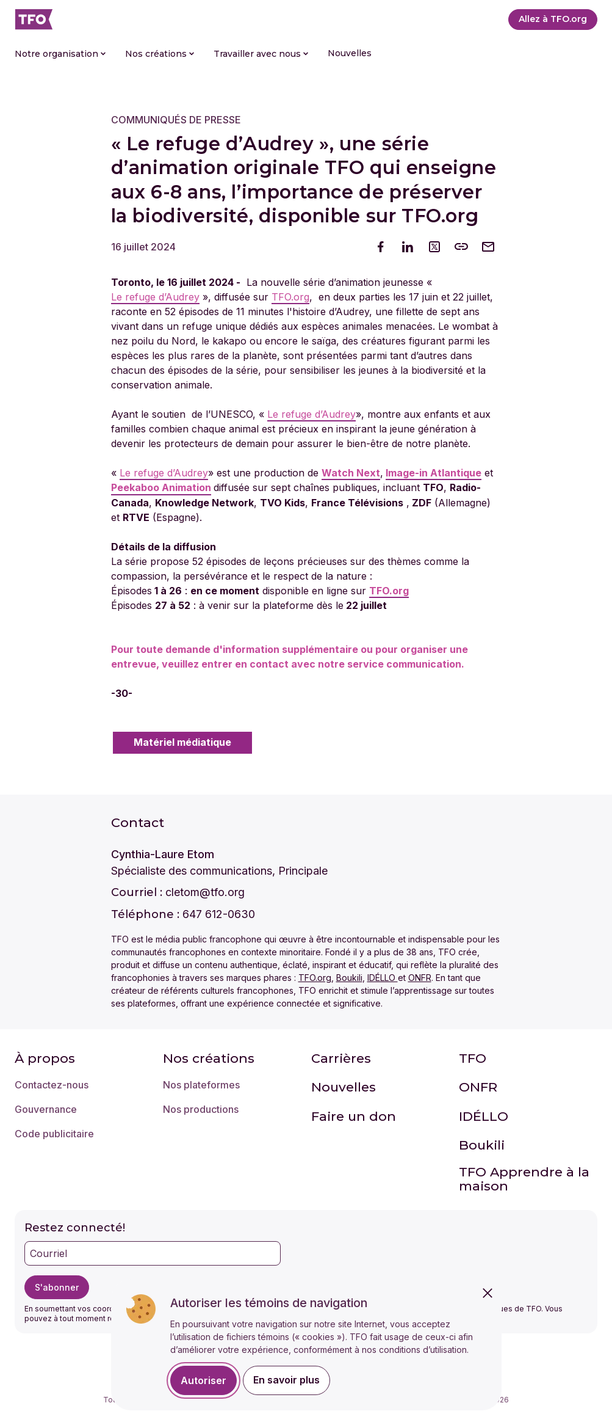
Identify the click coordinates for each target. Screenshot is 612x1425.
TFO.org (290, 297)
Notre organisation (60, 53)
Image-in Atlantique (433, 473)
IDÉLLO (382, 977)
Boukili (349, 977)
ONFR (419, 977)
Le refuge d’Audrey (155, 297)
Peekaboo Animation (161, 488)
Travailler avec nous (261, 53)
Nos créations (159, 53)
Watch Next (351, 473)
